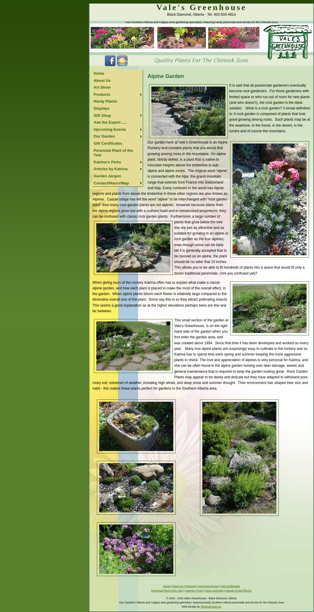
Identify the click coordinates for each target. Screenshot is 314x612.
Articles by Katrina (111, 169)
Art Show (102, 87)
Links (248, 590)
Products (102, 94)
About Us (102, 80)
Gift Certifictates (230, 586)
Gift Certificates (108, 143)
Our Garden (104, 136)
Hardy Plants (105, 101)
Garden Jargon (107, 176)
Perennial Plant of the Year (113, 152)
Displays (101, 108)
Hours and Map (214, 590)
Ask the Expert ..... (110, 122)
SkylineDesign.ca (211, 606)
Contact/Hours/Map (111, 183)
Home (99, 73)
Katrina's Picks (107, 162)
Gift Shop (102, 115)
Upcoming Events (110, 129)
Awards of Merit (234, 590)
